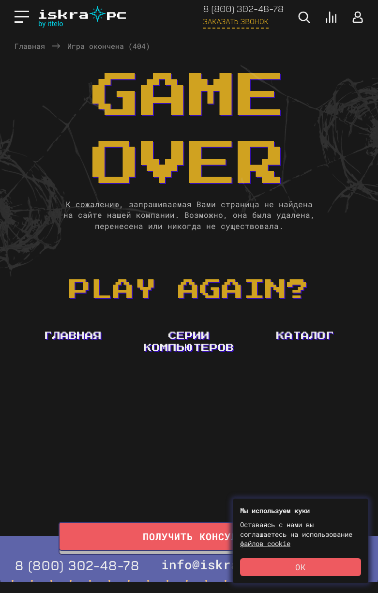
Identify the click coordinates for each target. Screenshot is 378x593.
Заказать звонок (235, 21)
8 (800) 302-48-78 (243, 8)
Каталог (305, 336)
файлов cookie (265, 543)
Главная (30, 46)
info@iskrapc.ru (219, 564)
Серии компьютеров (189, 342)
